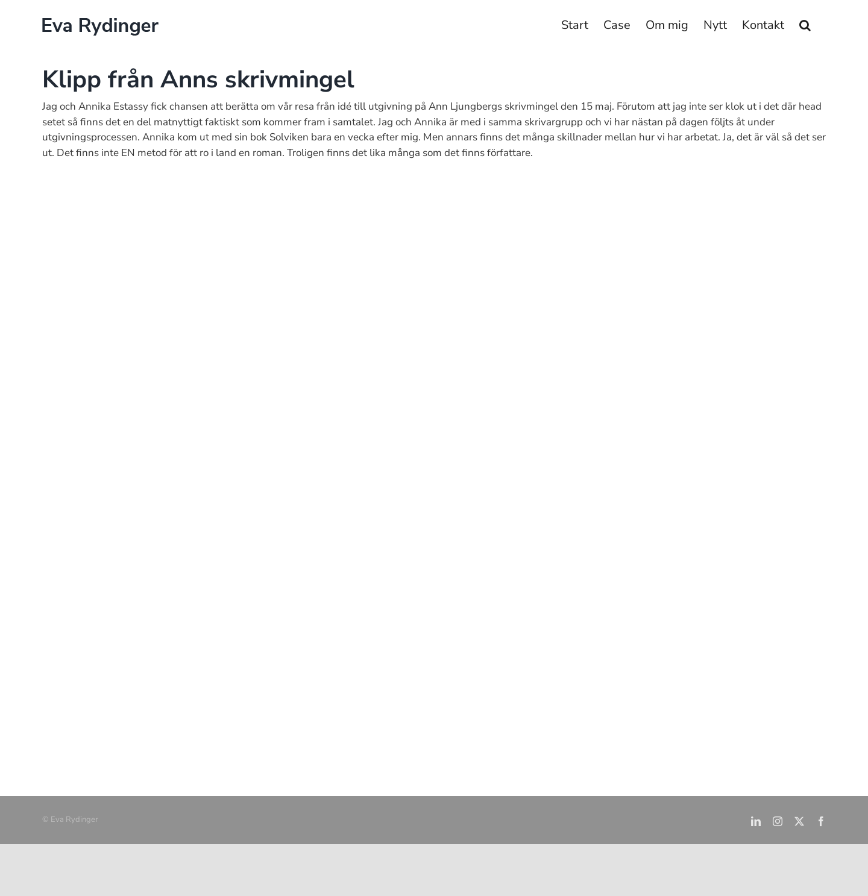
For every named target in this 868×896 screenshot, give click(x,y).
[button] (805, 25)
